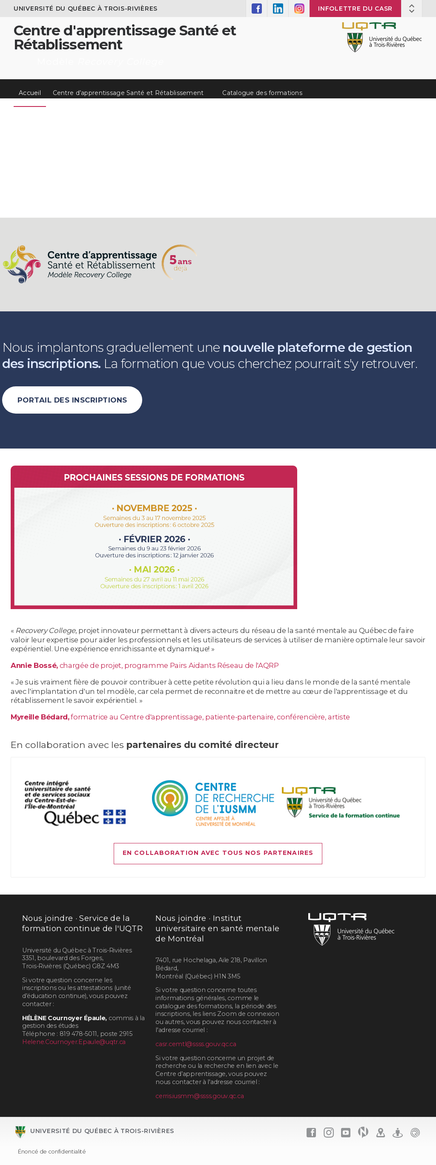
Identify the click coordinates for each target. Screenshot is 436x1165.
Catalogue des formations (262, 93)
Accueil (30, 93)
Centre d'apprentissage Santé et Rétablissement (125, 37)
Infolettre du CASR (355, 8)
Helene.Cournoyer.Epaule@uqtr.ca (74, 1042)
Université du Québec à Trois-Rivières (86, 8)
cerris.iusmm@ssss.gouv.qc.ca (199, 1096)
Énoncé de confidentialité (52, 1151)
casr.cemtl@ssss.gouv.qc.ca (195, 1044)
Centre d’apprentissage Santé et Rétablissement (128, 93)
